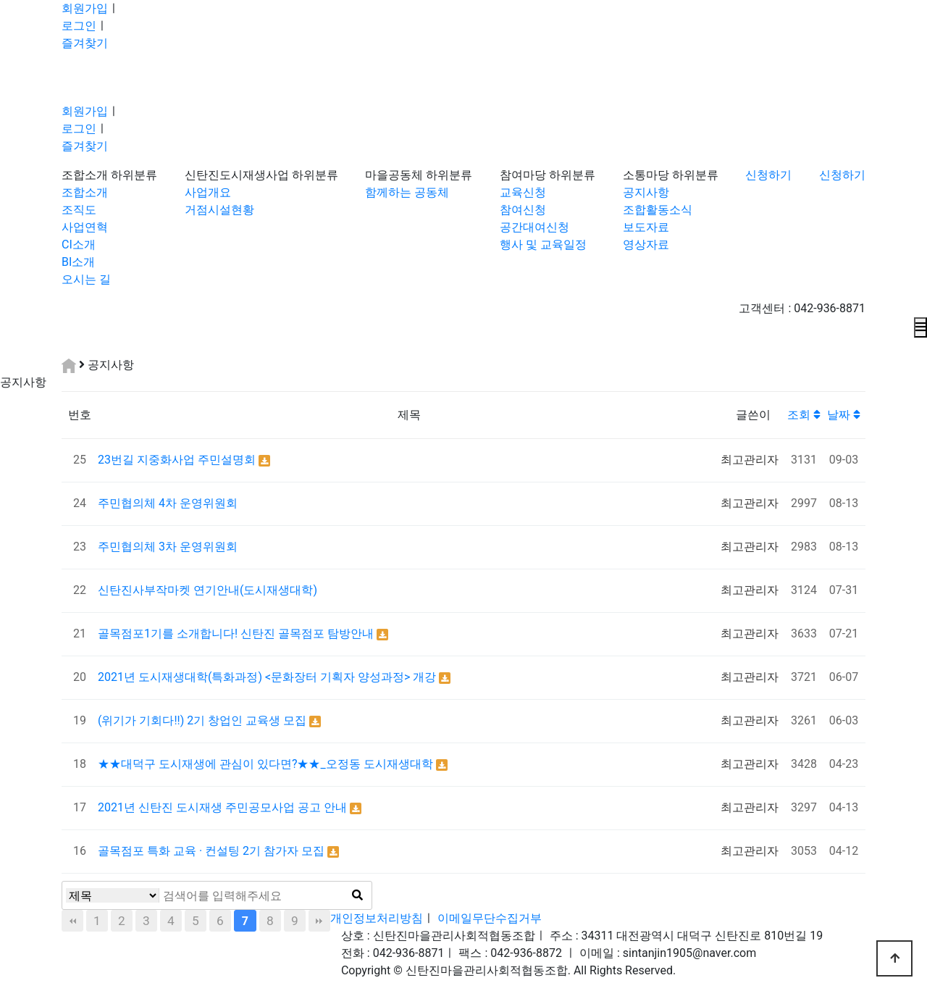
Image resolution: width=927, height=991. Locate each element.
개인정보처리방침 (376, 918)
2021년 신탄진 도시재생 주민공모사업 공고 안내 (224, 807)
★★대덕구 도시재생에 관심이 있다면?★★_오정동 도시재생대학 (267, 764)
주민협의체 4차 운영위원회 (168, 503)
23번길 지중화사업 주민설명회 (178, 460)
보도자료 (646, 227)
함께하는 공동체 (407, 192)
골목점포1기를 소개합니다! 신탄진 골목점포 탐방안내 (237, 633)
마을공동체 (394, 175)
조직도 (79, 210)
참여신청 (523, 210)
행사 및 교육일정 (543, 244)
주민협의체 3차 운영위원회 (168, 546)
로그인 (79, 26)
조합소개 (85, 175)
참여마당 (523, 175)
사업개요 (208, 192)
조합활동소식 (657, 210)
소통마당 (646, 175)
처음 (72, 921)
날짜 (843, 415)
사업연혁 (85, 227)
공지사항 (646, 192)
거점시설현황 (219, 210)
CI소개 (79, 244)
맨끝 (319, 921)
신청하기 (768, 175)
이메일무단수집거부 (489, 918)
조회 (804, 415)
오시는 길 (86, 279)
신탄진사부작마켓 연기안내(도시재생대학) (207, 590)
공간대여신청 (534, 227)
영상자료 (646, 244)
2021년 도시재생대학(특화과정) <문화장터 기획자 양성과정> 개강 (268, 677)
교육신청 (523, 192)
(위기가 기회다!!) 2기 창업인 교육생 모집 (203, 720)
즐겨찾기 (85, 43)
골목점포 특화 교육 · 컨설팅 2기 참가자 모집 (212, 851)
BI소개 (78, 262)
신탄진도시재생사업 (237, 175)
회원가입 (85, 8)
